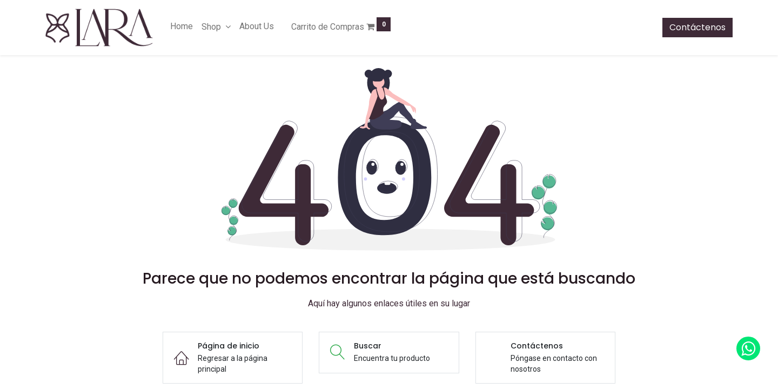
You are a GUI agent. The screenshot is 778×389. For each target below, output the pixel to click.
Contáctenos (697, 27)
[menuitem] (181, 26)
